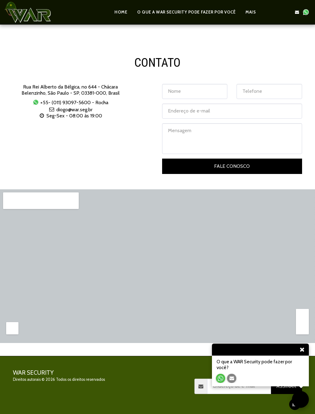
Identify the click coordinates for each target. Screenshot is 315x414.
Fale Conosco (232, 166)
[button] (270, 12)
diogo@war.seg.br (70, 109)
